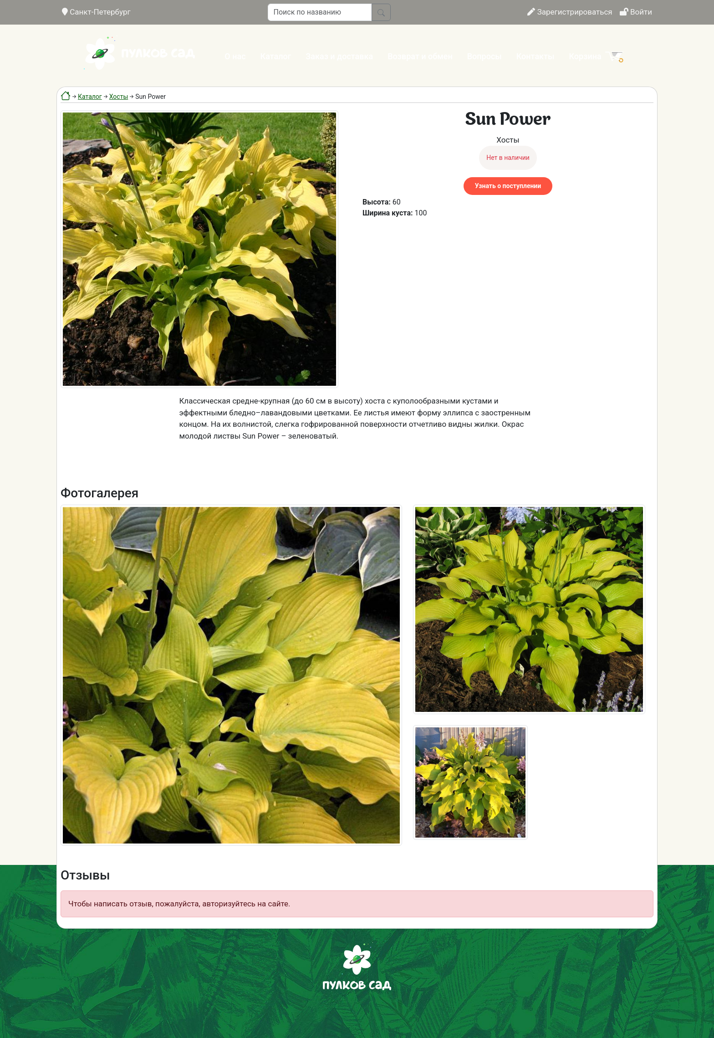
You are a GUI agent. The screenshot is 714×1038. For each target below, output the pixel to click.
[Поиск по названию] (320, 12)
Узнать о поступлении (508, 185)
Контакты (535, 56)
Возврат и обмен (420, 56)
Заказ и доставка (339, 56)
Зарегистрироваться (569, 11)
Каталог (275, 56)
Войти (636, 11)
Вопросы (484, 56)
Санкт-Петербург (96, 11)
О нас (234, 56)
